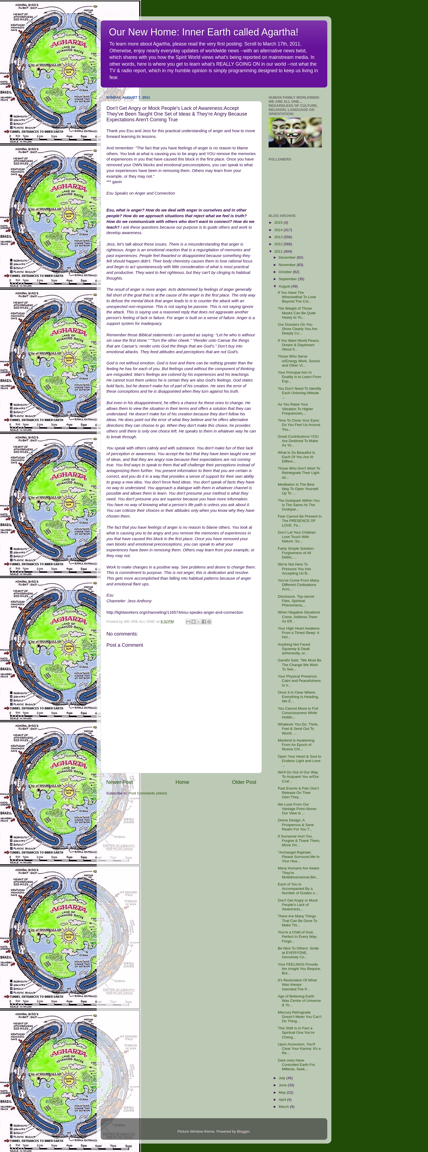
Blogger (243, 1131)
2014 (279, 230)
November (288, 265)
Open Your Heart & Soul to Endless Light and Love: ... (299, 760)
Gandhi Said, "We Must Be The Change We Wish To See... (300, 664)
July (282, 1078)
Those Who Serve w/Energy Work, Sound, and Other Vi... (299, 360)
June (283, 1085)
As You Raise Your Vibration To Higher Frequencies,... (295, 408)
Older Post (244, 782)
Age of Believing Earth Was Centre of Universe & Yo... (299, 1000)
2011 (279, 251)
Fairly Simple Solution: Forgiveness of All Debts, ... (296, 552)
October (286, 272)
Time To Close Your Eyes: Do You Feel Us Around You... (299, 424)
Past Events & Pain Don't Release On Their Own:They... (298, 792)
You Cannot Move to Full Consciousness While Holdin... (298, 712)
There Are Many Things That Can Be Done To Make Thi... (297, 920)
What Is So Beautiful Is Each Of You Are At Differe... (296, 456)
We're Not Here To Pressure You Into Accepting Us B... (294, 568)
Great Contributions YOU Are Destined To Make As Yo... (298, 440)
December (288, 257)
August (285, 286)
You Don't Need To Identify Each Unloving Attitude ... (299, 392)
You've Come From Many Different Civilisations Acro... (298, 584)
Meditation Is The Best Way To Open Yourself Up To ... (298, 488)
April (283, 1099)
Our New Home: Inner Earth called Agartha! (203, 32)
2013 (279, 237)
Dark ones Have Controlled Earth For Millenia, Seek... (296, 1064)
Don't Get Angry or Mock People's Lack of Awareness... (298, 904)
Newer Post (119, 782)
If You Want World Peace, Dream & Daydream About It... (299, 344)
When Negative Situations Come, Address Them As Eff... (299, 616)
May (283, 1092)
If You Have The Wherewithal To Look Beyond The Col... (297, 297)
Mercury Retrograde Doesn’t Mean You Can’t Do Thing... (300, 1016)
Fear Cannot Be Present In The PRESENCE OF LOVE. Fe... (300, 520)
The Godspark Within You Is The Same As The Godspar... (299, 504)
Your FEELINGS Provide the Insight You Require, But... (299, 968)
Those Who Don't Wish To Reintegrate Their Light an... (299, 472)
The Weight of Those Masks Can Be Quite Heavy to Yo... (297, 312)
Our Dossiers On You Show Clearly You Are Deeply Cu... (297, 328)
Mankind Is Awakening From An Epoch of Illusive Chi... (296, 744)
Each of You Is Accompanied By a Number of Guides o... (298, 888)
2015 (279, 222)
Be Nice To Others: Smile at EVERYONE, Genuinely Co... (298, 952)
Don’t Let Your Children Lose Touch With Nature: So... (297, 536)
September (288, 279)
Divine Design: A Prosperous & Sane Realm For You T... (296, 824)
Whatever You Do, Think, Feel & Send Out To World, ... (298, 728)
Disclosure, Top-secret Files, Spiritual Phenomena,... (296, 600)
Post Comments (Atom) (148, 793)
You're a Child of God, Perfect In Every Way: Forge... (297, 936)
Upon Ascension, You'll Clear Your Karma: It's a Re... (299, 1048)
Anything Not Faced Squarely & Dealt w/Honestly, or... (294, 648)
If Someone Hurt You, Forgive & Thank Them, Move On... (299, 840)
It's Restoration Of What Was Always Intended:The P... (297, 984)
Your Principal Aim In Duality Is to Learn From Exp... (299, 376)
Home (182, 782)
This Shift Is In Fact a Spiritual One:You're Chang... (296, 1032)
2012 (279, 244)
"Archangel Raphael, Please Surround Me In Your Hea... (299, 856)
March (284, 1107)
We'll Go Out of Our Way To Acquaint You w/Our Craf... (298, 776)
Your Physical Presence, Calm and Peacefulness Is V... (299, 680)
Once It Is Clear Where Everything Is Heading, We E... (298, 696)
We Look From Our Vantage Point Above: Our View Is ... (297, 808)
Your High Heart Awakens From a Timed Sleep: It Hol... (299, 632)
